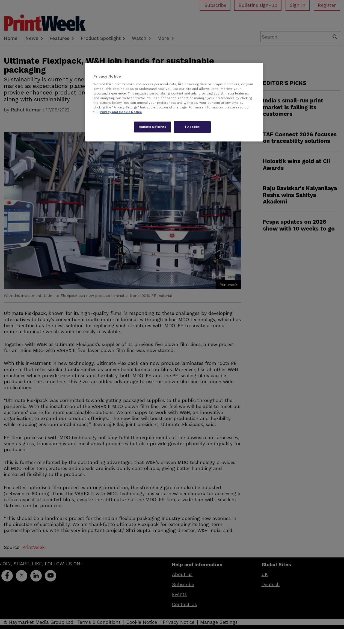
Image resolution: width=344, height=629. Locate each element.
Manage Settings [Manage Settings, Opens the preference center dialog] (152, 127)
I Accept (192, 127)
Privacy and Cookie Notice (121, 112)
